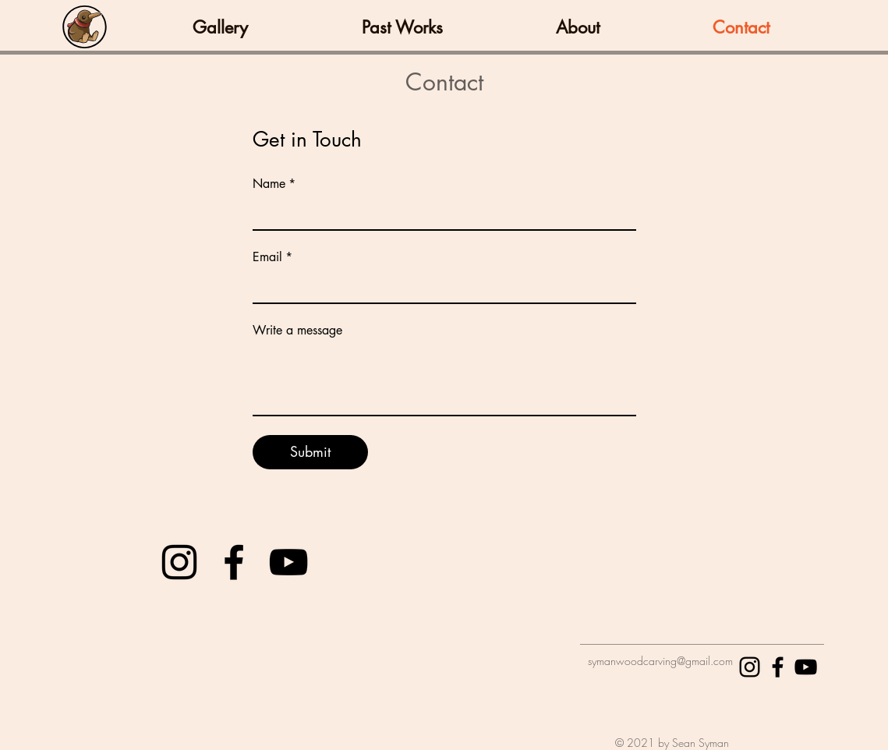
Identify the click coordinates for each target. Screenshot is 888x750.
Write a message (297, 330)
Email (272, 257)
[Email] (440, 286)
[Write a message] (444, 380)
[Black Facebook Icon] (234, 562)
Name (274, 184)
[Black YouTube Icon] (288, 562)
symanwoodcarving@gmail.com (660, 660)
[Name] (440, 213)
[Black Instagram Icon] (179, 562)
